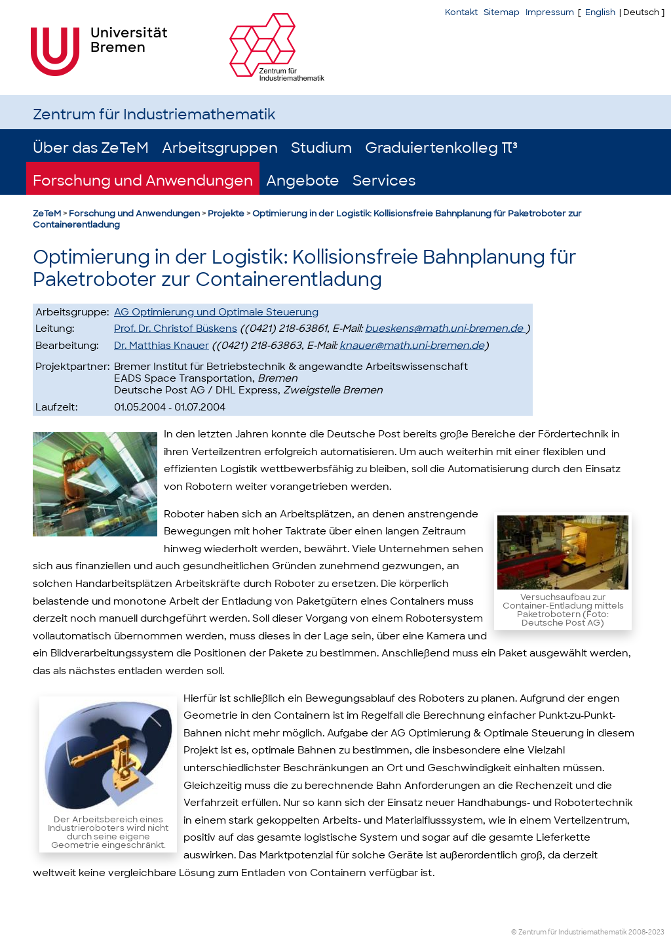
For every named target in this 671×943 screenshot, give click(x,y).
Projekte (226, 213)
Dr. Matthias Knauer (161, 345)
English (600, 12)
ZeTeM (47, 213)
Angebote (302, 180)
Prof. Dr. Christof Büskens (175, 328)
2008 (636, 932)
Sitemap (502, 12)
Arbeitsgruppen (220, 147)
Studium (321, 147)
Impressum (550, 12)
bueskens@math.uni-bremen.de (445, 328)
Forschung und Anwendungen (143, 180)
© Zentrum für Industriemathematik (569, 932)
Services (384, 180)
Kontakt (461, 12)
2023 (656, 932)
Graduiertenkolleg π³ (441, 147)
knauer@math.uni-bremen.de (411, 345)
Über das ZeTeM (91, 147)
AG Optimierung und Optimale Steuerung (216, 312)
